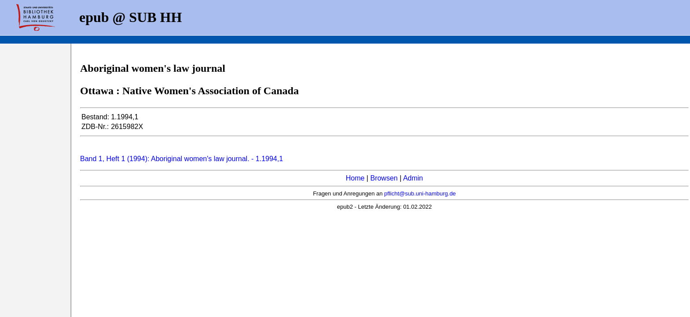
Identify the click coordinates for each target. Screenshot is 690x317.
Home (355, 178)
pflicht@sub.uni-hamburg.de (420, 193)
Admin (413, 178)
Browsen (383, 178)
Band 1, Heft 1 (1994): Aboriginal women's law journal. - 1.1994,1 (181, 158)
